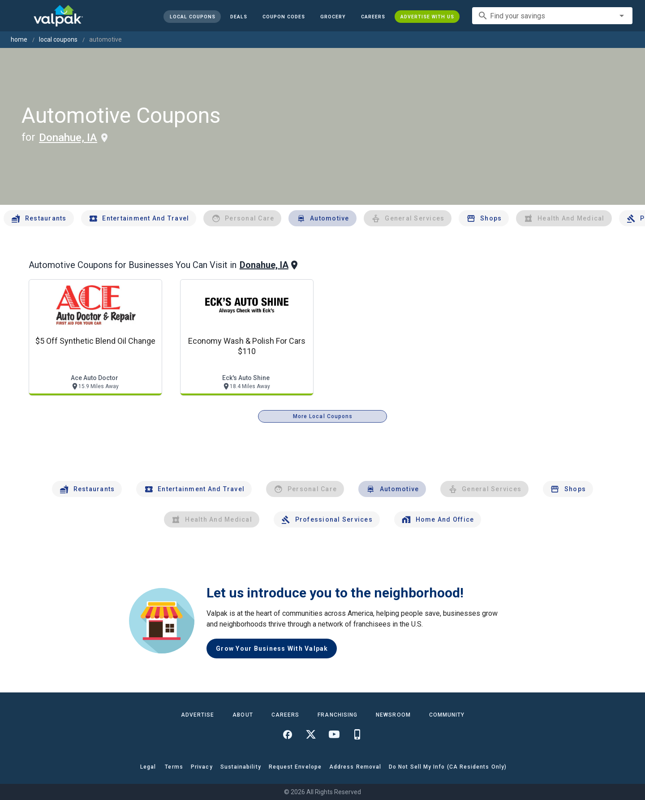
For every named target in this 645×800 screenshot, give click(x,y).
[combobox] (552, 15)
